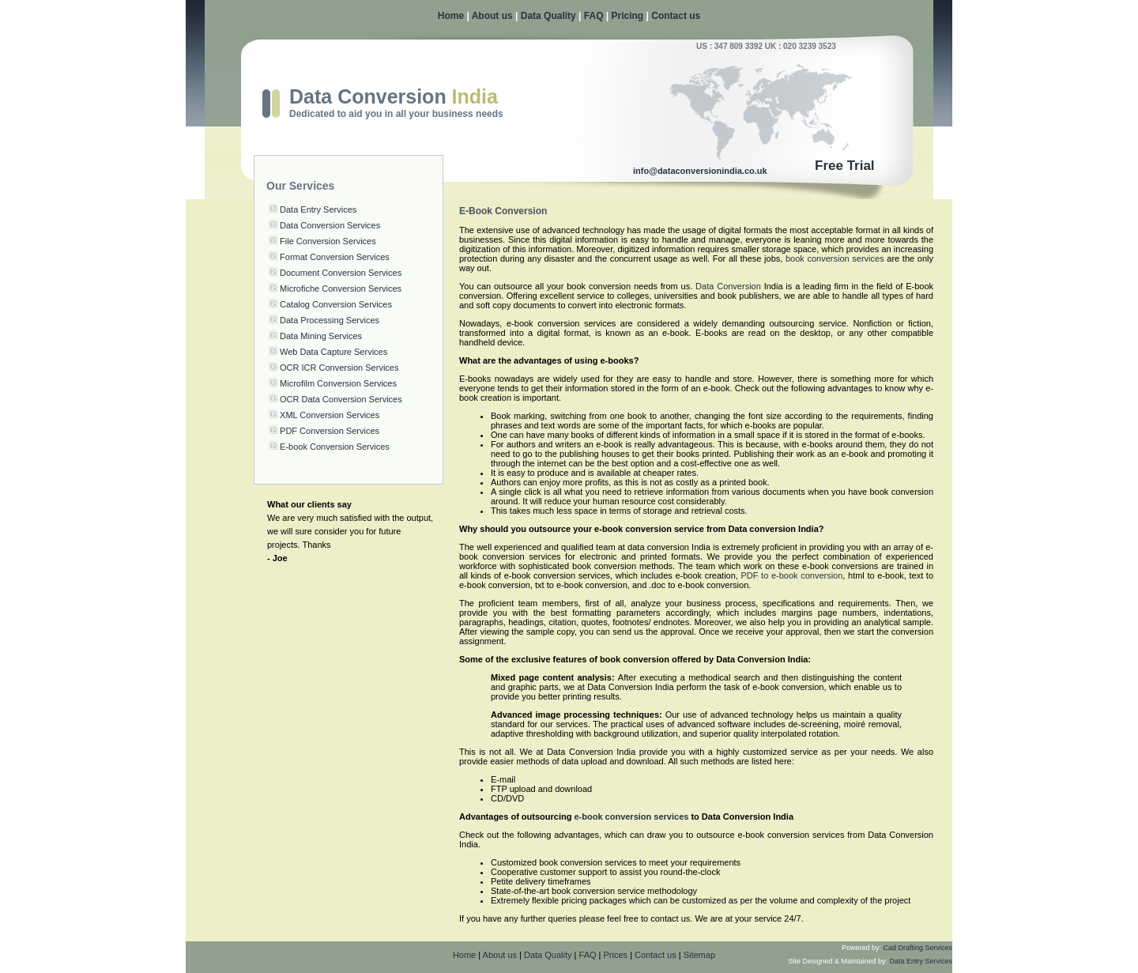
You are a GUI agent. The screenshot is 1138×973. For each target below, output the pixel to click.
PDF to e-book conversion (792, 575)
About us (492, 15)
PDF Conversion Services (329, 431)
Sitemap (699, 955)
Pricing (628, 15)
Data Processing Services (329, 320)
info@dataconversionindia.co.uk (700, 170)
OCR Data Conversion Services (341, 399)
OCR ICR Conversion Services (339, 367)
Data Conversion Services (330, 225)
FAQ (594, 15)
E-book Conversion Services (335, 446)
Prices (616, 955)
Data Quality (548, 15)
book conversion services (835, 258)
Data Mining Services (321, 336)
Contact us (675, 15)
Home (451, 15)
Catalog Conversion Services (336, 304)
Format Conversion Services (335, 257)
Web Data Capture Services (333, 351)
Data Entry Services (318, 209)
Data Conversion (728, 286)
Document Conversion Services (340, 272)
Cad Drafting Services (917, 948)
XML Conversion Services (329, 415)
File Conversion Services (328, 241)
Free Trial (845, 165)
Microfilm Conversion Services (338, 383)
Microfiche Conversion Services (340, 288)
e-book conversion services (631, 816)
